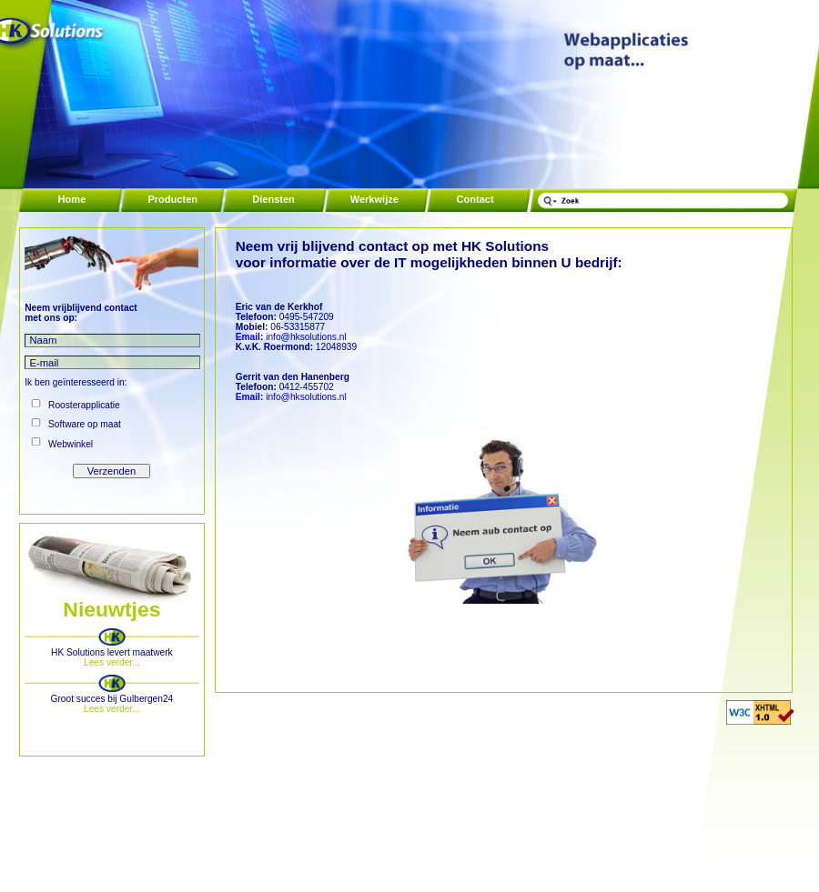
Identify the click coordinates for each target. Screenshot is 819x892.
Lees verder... (112, 662)
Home (72, 199)
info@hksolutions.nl (291, 337)
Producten (172, 199)
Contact (475, 199)
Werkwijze (374, 199)
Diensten (273, 199)
